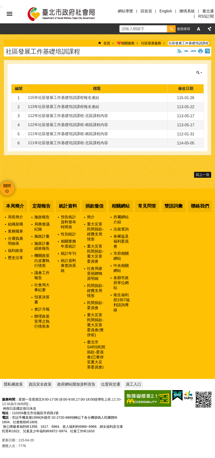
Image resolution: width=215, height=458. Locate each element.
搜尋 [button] (171, 28)
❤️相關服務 (125, 43)
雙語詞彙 (173, 206)
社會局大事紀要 (42, 287)
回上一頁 (202, 175)
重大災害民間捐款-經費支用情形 (95, 231)
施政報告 (42, 217)
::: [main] (5, 38)
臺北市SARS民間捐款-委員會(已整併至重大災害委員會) (96, 354)
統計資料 (68, 206)
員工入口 (133, 384)
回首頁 (146, 11)
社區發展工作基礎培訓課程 (189, 43)
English (165, 11)
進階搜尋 (183, 29)
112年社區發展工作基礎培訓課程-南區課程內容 (68, 125)
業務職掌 (15, 231)
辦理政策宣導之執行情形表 (42, 321)
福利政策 (15, 251)
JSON (193, 51)
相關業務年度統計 (68, 243)
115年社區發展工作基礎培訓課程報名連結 (63, 98)
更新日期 (8, 440)
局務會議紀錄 (42, 226)
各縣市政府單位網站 (121, 283)
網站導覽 (125, 11)
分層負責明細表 (15, 240)
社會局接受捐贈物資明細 (94, 273)
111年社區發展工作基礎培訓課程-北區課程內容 (68, 143)
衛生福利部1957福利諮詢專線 (121, 302)
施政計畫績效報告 (42, 245)
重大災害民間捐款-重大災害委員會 (95, 253)
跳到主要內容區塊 (2, 2)
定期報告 (41, 206)
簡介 (91, 217)
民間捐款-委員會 (95, 305)
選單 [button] (9, 13)
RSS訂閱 (206, 16)
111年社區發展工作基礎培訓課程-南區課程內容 (68, 134)
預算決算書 (42, 299)
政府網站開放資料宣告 (76, 384)
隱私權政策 (13, 384)
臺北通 (208, 11)
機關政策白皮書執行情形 (42, 261)
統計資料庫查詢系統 (68, 266)
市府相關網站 (121, 255)
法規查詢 (121, 229)
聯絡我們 (200, 206)
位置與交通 (110, 384)
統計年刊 (68, 253)
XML (186, 51)
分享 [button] (209, 28)
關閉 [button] (199, 72)
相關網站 (121, 206)
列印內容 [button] (200, 51)
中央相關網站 (121, 268)
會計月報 (42, 309)
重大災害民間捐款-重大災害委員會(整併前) (95, 325)
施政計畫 (42, 236)
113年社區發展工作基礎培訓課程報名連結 (63, 107)
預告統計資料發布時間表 (68, 222)
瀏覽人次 (8, 446)
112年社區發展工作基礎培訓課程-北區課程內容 (68, 116)
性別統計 (68, 234)
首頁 (106, 43)
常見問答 (147, 206)
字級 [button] (198, 28)
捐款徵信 (94, 206)
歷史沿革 (15, 258)
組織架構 (15, 224)
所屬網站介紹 (121, 219)
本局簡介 (15, 206)
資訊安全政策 (40, 384)
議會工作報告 (42, 275)
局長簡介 (15, 217)
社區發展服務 (151, 43)
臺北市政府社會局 (66, 13)
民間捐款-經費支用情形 (95, 291)
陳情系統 (187, 11)
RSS (179, 51)
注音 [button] (207, 51)
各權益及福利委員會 (121, 241)
